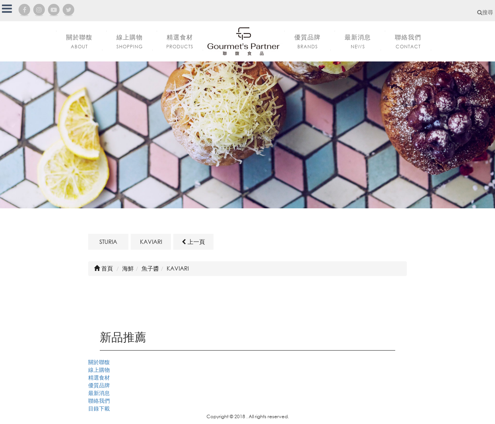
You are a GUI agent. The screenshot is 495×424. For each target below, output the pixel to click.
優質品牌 (99, 385)
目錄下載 (99, 408)
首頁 (103, 268)
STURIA (108, 241)
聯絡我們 (99, 400)
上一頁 (193, 241)
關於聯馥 (99, 362)
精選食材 (99, 377)
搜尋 (485, 12)
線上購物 (99, 369)
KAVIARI (151, 241)
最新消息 (99, 393)
